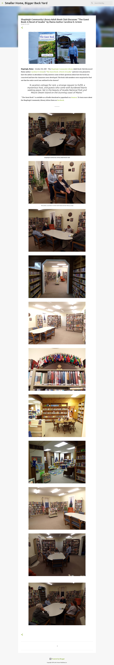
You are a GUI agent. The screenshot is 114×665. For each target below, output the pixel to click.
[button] (22, 28)
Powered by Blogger (57, 659)
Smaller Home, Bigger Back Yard (26, 3)
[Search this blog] (103, 3)
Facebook (60, 100)
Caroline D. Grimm (37, 72)
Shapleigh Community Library (62, 69)
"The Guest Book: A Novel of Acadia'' (59, 72)
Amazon (74, 97)
